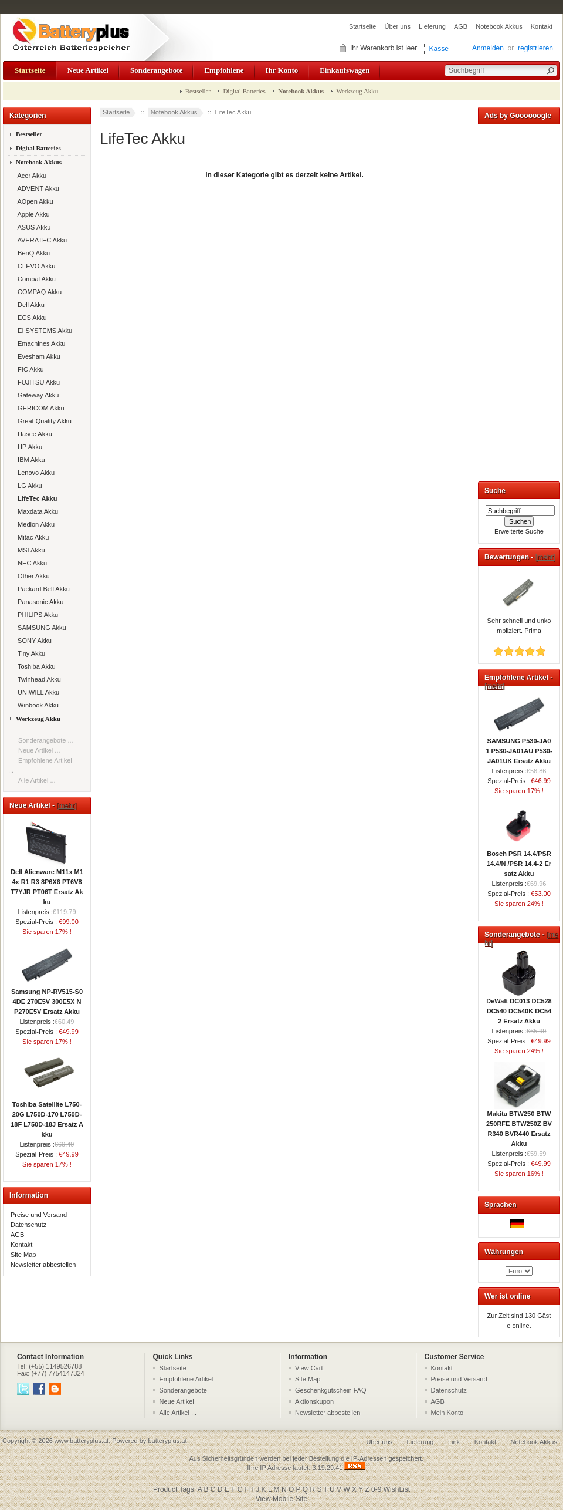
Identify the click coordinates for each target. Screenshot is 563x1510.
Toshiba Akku (35, 666)
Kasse (439, 49)
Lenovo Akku (34, 472)
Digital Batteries (244, 91)
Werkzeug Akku (357, 91)
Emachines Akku (39, 343)
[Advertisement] (519, 300)
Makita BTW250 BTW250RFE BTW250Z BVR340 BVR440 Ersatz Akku (519, 1125)
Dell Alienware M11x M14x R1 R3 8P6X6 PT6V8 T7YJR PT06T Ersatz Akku (47, 883)
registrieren (535, 48)
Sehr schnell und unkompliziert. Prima (519, 622)
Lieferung (432, 26)
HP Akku (28, 446)
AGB (460, 26)
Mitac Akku (31, 537)
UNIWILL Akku (36, 692)
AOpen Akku (33, 201)
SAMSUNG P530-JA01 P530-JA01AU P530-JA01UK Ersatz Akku (519, 747)
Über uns (397, 26)
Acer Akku (30, 175)
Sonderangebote (156, 70)
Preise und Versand (39, 1214)
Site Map (23, 1254)
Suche (495, 491)
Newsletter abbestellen (43, 1264)
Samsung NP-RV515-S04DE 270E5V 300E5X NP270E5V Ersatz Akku (47, 998)
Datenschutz (28, 1224)
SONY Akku (33, 640)
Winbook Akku (36, 705)
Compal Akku (35, 278)
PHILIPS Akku (36, 614)
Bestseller (198, 91)
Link (454, 1441)
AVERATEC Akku (40, 240)
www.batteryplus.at (81, 1440)
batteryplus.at (167, 1440)
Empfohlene (223, 70)
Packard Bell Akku (42, 588)
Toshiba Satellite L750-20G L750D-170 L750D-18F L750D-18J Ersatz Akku (47, 1116)
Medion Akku (34, 524)
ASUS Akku (32, 227)
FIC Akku (29, 369)
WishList (397, 1489)
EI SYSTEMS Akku (43, 330)
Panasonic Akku (38, 601)
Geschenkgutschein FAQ (331, 1390)
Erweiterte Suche (519, 531)
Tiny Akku (29, 653)
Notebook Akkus (499, 26)
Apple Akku (32, 214)
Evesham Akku (37, 356)
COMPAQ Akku (38, 291)
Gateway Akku (36, 395)
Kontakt (541, 26)
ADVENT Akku (36, 188)
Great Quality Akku (43, 420)
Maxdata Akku (36, 511)
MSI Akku (29, 550)
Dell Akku (29, 304)
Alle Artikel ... (37, 780)
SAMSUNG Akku (40, 627)
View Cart (309, 1367)
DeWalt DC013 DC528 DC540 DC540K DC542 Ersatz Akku (518, 1007)
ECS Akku (30, 317)
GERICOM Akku (39, 408)
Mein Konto (447, 1412)
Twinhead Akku (37, 679)
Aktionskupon (314, 1401)
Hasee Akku (33, 433)
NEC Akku (30, 563)
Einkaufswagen (344, 70)
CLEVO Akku (34, 265)
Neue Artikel (87, 70)
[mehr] (66, 805)
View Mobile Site (282, 1499)
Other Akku (32, 575)
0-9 (376, 1489)
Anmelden (488, 48)
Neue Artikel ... (39, 750)
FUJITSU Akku (37, 382)
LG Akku (28, 485)
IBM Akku (29, 459)
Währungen (503, 1252)
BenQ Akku (32, 253)
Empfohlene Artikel (186, 1379)
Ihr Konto (282, 70)
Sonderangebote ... (45, 740)
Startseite (362, 26)
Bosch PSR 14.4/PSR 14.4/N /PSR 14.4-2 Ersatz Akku (519, 860)
